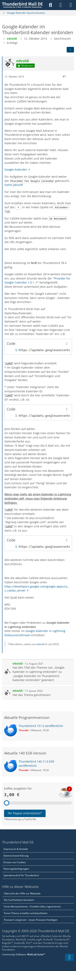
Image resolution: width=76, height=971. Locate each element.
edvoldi (40, 644)
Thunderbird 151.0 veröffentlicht (41, 726)
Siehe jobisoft (13, 185)
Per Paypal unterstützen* (25, 813)
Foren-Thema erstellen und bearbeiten (25, 913)
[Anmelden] (61, 5)
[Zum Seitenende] (69, 957)
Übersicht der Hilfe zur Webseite (22, 893)
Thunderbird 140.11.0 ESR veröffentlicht (36, 764)
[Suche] (50, 5)
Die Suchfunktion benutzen (19, 900)
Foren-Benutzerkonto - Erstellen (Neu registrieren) (32, 906)
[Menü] (71, 5)
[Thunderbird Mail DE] (22, 5)
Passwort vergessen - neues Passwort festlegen (31, 920)
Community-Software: (23, 954)
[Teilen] (70, 50)
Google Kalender (15, 169)
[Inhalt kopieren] (67, 343)
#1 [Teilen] (64, 76)
